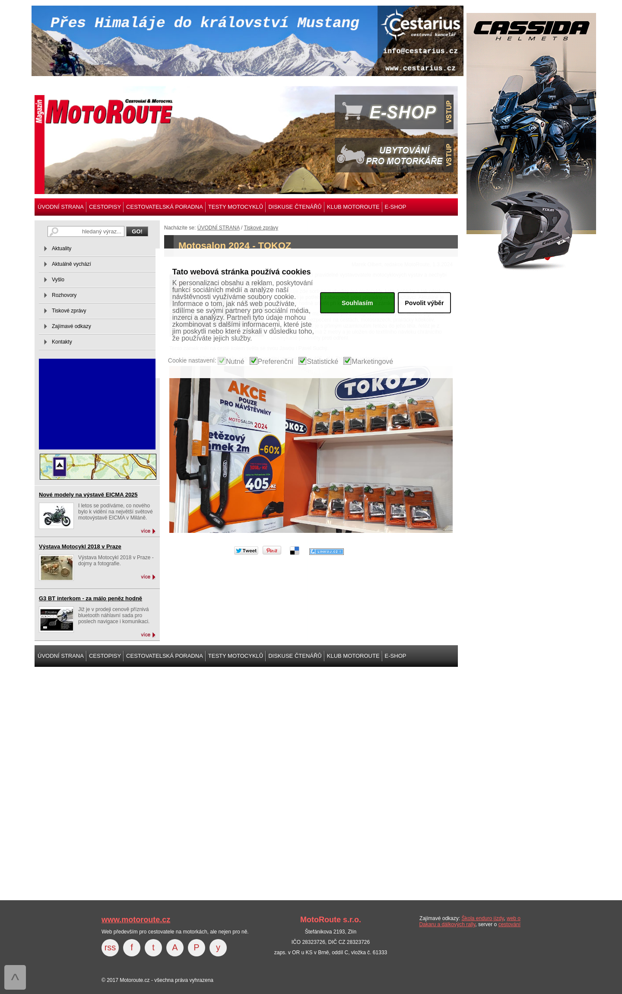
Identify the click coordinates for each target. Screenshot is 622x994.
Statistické (322, 361)
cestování (509, 924)
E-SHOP (395, 207)
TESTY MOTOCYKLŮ (235, 207)
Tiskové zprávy (261, 228)
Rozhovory (64, 295)
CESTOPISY (105, 207)
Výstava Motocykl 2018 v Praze (80, 546)
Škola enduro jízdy (482, 918)
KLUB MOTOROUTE (353, 207)
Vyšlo (58, 280)
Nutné (235, 361)
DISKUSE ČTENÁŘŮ (295, 207)
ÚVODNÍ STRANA (61, 207)
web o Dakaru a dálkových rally (469, 921)
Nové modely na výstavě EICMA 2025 (88, 494)
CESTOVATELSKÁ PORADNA (164, 207)
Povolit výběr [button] (424, 302)
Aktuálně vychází (71, 264)
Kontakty (62, 342)
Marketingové (372, 361)
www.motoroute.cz (136, 919)
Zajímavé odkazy (71, 326)
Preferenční (276, 361)
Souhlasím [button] (357, 302)
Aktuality (61, 248)
